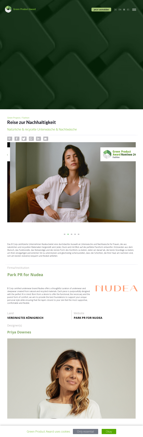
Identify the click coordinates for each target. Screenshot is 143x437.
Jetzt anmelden (101, 9)
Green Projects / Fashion (18, 117)
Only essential (85, 431)
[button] (9, 139)
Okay (109, 431)
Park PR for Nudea (88, 318)
